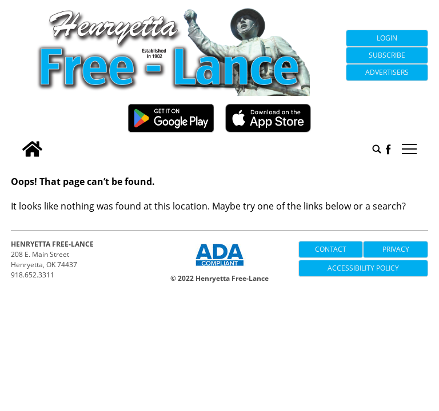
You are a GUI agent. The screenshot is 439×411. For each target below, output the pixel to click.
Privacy (395, 249)
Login (387, 38)
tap (409, 149)
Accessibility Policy (363, 268)
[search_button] (376, 149)
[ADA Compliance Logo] (219, 267)
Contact (330, 249)
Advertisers (387, 72)
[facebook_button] (388, 149)
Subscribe (387, 55)
